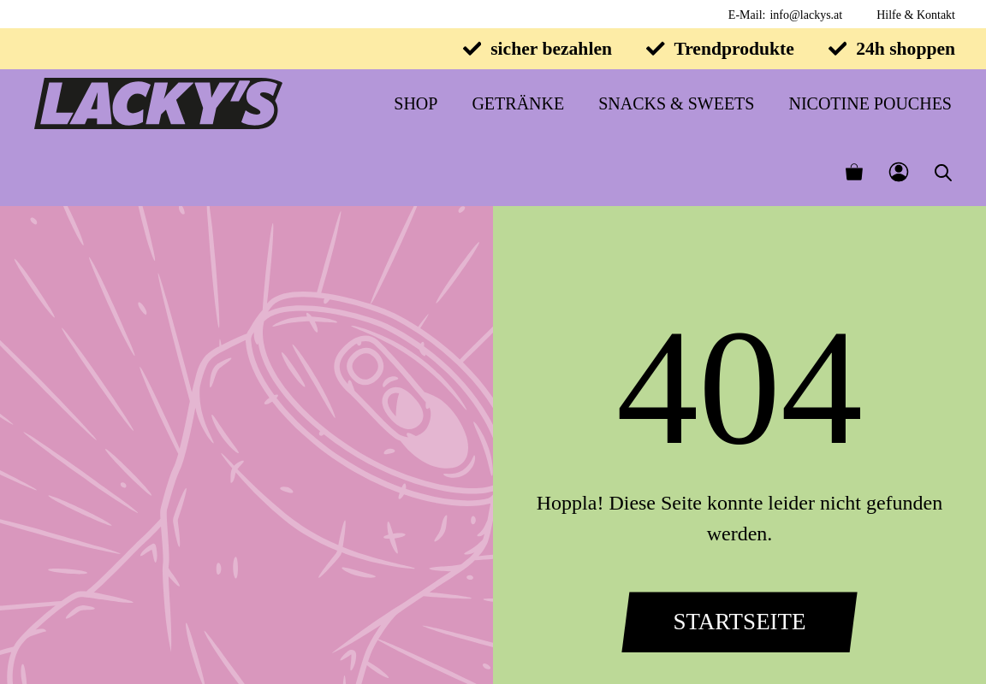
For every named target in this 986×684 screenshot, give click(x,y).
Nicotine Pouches (870, 103)
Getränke (518, 103)
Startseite (739, 621)
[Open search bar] (943, 172)
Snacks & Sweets (676, 103)
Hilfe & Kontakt (915, 15)
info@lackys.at (805, 15)
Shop (415, 103)
